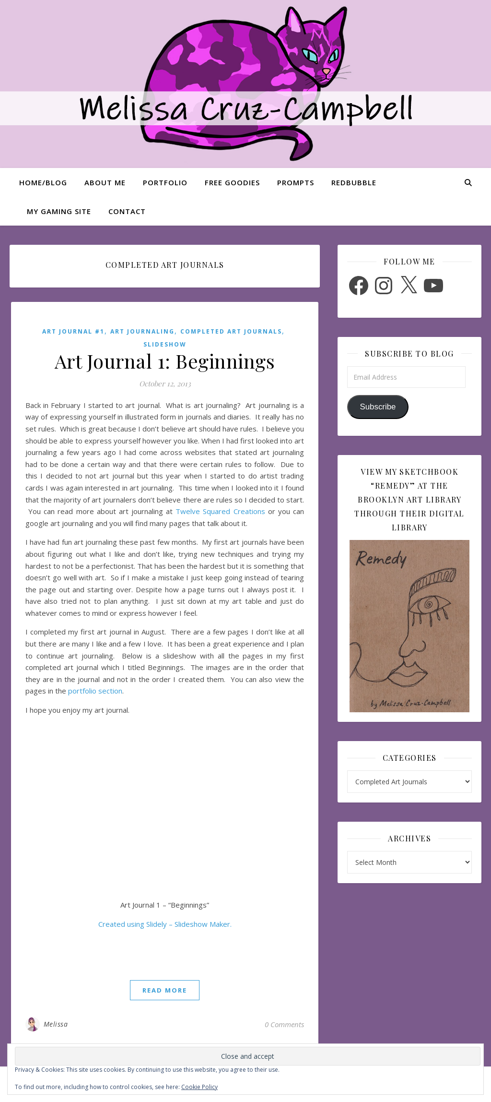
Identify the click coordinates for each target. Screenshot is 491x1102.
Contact (127, 211)
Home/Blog (43, 182)
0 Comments (284, 1024)
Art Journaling (142, 331)
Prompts (295, 182)
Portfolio (165, 182)
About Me (105, 182)
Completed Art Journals (231, 331)
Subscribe (378, 406)
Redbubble (353, 182)
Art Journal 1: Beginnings (165, 360)
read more (164, 990)
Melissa (56, 1024)
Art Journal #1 (73, 331)
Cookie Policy (199, 1087)
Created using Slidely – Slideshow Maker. (165, 924)
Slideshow (165, 344)
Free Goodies (232, 182)
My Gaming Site (59, 211)
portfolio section (95, 690)
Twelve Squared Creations (220, 511)
